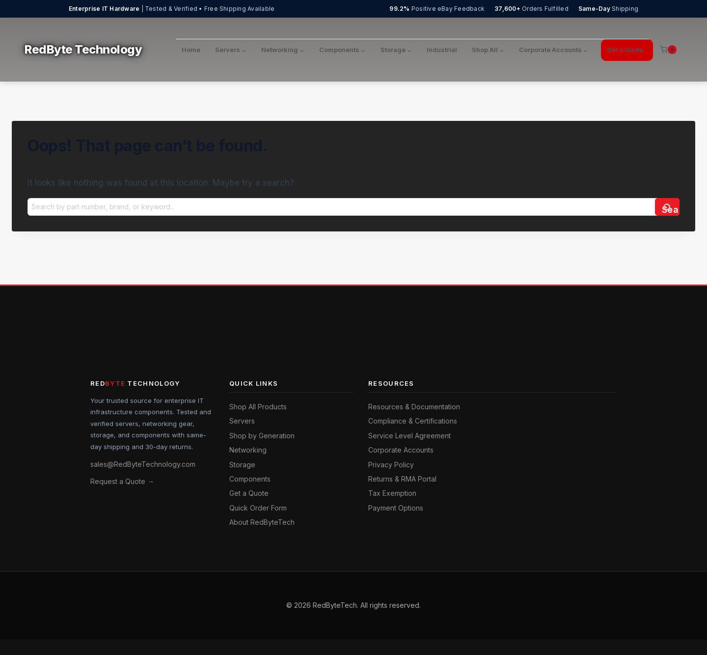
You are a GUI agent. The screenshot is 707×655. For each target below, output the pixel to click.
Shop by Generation (262, 435)
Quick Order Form (258, 508)
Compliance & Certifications (412, 421)
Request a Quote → (122, 481)
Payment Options (395, 508)
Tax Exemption (392, 493)
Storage (242, 464)
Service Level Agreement (409, 435)
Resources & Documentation (414, 406)
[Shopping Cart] (668, 49)
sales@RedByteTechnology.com (142, 464)
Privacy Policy (391, 464)
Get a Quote (625, 50)
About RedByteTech (262, 522)
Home (191, 50)
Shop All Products (258, 406)
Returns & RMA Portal (402, 479)
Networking (248, 450)
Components (250, 479)
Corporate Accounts (401, 450)
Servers (242, 421)
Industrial (442, 50)
